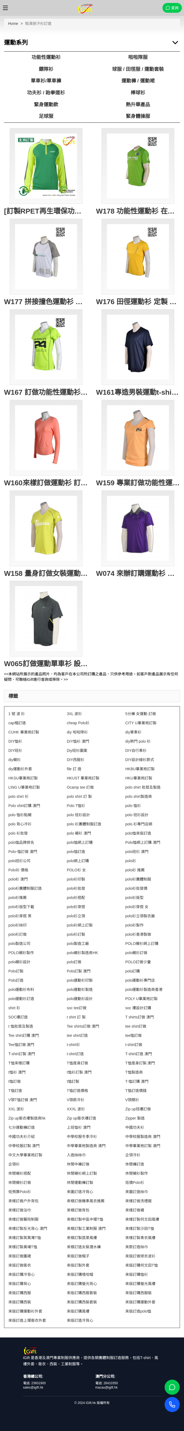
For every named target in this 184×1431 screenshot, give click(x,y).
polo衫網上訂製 (80, 925)
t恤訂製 (73, 1081)
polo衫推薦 (17, 897)
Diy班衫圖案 (77, 750)
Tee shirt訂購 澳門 (23, 1035)
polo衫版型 (134, 897)
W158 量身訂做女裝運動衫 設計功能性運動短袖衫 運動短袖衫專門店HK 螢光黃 (46, 573)
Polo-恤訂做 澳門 (22, 851)
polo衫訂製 (76, 934)
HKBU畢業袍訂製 (140, 769)
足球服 (46, 116)
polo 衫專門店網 (138, 824)
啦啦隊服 (138, 57)
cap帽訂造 (17, 723)
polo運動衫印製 (80, 980)
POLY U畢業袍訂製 (141, 999)
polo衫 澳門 (18, 879)
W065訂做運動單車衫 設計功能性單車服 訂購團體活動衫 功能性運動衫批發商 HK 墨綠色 (46, 664)
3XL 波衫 (74, 714)
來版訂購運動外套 (140, 1302)
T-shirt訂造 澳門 (138, 1054)
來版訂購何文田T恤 (141, 1265)
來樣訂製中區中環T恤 (85, 1219)
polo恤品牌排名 (21, 842)
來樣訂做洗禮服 (138, 1201)
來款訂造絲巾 (136, 1247)
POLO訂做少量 (138, 962)
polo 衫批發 (18, 833)
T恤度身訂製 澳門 (140, 1063)
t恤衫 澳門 (17, 1072)
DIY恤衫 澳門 (78, 741)
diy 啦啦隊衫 (77, 732)
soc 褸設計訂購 (138, 1008)
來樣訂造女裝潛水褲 (84, 1247)
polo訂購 (132, 971)
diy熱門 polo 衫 (138, 741)
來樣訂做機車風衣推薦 (86, 1201)
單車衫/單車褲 (46, 81)
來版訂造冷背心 (80, 1320)
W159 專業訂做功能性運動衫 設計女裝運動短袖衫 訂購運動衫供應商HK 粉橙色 (138, 483)
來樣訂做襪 (134, 1210)
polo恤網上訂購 (80, 842)
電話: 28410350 (106, 1383)
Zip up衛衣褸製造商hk (27, 1118)
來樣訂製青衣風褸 (140, 1238)
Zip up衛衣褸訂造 (81, 1118)
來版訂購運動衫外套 (25, 1311)
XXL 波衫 (16, 1109)
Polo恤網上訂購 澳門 (142, 842)
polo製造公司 (19, 943)
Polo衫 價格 (18, 870)
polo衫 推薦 (135, 870)
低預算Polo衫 (19, 1192)
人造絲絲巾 (76, 1155)
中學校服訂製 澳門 (24, 1146)
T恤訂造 (15, 1090)
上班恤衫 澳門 (79, 1127)
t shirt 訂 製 (76, 1017)
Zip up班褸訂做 (138, 1109)
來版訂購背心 (19, 1283)
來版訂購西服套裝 (82, 1293)
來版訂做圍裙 (19, 1256)
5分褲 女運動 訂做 (140, 714)
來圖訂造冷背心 (80, 1192)
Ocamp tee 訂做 (80, 787)
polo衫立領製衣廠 (140, 916)
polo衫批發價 (136, 888)
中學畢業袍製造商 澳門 (86, 1146)
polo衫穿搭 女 (136, 907)
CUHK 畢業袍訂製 (23, 732)
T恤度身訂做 (77, 1063)
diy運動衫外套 (20, 769)
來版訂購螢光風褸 (140, 1283)
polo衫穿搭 (76, 907)
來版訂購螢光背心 (82, 1283)
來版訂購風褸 (78, 1311)
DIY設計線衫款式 (139, 760)
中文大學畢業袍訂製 (25, 1155)
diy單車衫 (133, 732)
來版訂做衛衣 (19, 1265)
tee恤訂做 (133, 1035)
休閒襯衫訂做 (19, 1182)
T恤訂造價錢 (136, 1090)
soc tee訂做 (76, 1008)
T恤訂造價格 (77, 1090)
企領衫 (14, 1164)
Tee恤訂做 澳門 (21, 1044)
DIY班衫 (15, 750)
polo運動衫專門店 (140, 980)
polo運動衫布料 (21, 989)
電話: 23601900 (34, 1383)
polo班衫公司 (19, 861)
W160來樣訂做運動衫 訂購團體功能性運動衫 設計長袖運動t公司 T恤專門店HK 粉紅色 (46, 483)
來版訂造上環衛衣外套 (27, 1320)
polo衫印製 (76, 879)
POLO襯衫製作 (21, 953)
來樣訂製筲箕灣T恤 (24, 1238)
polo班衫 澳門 (136, 851)
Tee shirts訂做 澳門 (83, 1026)
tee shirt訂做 (135, 1026)
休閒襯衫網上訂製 (82, 1173)
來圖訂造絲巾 (136, 1192)
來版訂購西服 (19, 1293)
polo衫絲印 (17, 925)
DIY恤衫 (15, 741)
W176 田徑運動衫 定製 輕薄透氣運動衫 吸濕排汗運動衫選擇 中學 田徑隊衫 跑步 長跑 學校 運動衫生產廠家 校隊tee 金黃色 (138, 302)
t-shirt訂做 (133, 1044)
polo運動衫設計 (80, 999)
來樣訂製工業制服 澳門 (86, 1228)
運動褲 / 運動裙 (138, 81)
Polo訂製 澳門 (79, 971)
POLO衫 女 (76, 870)
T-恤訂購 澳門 (136, 1081)
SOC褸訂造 (18, 1017)
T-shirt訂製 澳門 (21, 1054)
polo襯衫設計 (19, 962)
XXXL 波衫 (76, 1109)
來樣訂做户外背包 (23, 1201)
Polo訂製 (15, 971)
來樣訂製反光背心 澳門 (27, 1228)
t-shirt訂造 (75, 1054)
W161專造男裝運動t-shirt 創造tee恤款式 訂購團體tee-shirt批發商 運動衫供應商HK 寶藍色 (138, 392)
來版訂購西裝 (19, 1302)
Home (13, 23)
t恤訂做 (14, 1081)
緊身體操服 (138, 116)
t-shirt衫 (73, 1044)
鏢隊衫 (46, 69)
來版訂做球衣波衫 (140, 1256)
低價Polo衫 (134, 1182)
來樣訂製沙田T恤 (139, 1228)
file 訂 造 (74, 769)
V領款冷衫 (75, 1100)
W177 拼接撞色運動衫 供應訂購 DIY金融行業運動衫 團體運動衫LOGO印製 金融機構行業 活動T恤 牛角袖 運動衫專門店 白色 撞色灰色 (46, 302)
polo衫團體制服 (138, 879)
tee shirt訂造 (77, 1035)
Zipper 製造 (135, 1118)
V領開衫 (132, 1100)
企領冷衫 (132, 1155)
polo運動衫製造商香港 (143, 989)
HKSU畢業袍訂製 (23, 778)
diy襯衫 (14, 760)
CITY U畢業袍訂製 (141, 723)
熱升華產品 (138, 104)
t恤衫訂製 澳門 (79, 1072)
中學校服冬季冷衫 (82, 1136)
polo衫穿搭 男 (20, 916)
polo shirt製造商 (138, 796)
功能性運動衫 (46, 57)
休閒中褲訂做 (78, 1164)
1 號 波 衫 (16, 714)
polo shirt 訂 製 (79, 796)
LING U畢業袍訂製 (24, 787)
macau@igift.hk (106, 1387)
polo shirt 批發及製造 (143, 787)
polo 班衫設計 (78, 815)
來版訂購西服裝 (138, 1293)
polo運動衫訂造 (21, 999)
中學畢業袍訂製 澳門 (142, 1146)
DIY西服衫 (75, 760)
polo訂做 (74, 962)
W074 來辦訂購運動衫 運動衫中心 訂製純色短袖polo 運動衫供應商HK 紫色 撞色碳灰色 (138, 573)
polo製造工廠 (78, 943)
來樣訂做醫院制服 (23, 1219)
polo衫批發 (76, 888)
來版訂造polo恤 (138, 1311)
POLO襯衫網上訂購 (141, 943)
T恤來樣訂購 (19, 1063)
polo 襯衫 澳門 (79, 833)
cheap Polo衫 (78, 723)
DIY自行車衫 (136, 750)
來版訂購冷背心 (21, 1274)
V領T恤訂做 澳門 (22, 1100)
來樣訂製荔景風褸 (82, 1238)
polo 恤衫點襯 (20, 815)
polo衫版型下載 (21, 907)
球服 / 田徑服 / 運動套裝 (138, 69)
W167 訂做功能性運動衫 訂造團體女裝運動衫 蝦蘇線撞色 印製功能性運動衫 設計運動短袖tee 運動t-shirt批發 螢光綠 (46, 392)
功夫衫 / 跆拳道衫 (46, 92)
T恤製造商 (134, 1072)
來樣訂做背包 (78, 1210)
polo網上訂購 (78, 861)
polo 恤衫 (133, 806)
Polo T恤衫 (76, 806)
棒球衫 (138, 92)
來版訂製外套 (78, 1265)
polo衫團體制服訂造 (25, 888)
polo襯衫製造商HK (82, 953)
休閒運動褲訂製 (80, 1182)
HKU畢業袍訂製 (138, 778)
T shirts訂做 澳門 (139, 1017)
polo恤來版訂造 (138, 833)
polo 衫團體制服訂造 (84, 824)
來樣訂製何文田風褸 (142, 1219)
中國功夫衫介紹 (21, 1136)
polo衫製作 (134, 925)
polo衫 (130, 861)
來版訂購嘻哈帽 (80, 1274)
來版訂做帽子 (78, 1256)
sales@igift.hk (33, 1387)
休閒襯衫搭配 (19, 1173)
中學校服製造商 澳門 (142, 1136)
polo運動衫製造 (80, 989)
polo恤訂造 (76, 851)
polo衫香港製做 (138, 934)
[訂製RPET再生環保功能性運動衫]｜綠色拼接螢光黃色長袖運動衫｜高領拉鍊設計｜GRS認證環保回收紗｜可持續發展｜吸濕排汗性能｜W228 (46, 211)
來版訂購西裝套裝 (82, 1302)
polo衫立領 (76, 916)
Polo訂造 (15, 980)
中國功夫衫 (134, 1127)
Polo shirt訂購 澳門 (24, 806)
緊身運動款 (46, 104)
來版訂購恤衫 (136, 1274)
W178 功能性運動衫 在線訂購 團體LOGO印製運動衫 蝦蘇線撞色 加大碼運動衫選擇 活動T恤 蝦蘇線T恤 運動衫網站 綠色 (138, 211)
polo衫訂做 (17, 934)
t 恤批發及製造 (20, 1026)
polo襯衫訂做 (136, 953)
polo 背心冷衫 (20, 824)
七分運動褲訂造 (21, 1127)
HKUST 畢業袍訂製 (83, 778)
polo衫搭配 (76, 897)
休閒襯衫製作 (136, 1173)
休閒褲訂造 (134, 1164)
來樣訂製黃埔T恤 (22, 1247)
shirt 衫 (14, 1008)
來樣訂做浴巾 (19, 1210)
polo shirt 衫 (18, 796)
